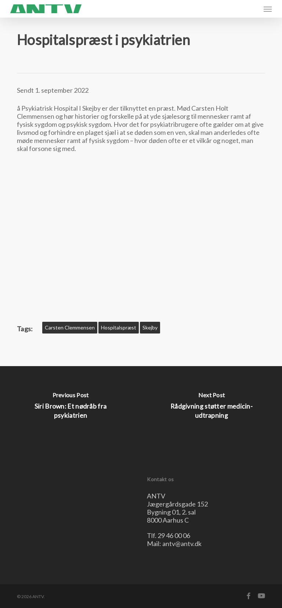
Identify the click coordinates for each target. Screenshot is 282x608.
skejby (150, 327)
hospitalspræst (118, 327)
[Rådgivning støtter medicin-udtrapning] (211, 407)
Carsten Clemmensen (70, 327)
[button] (268, 8)
